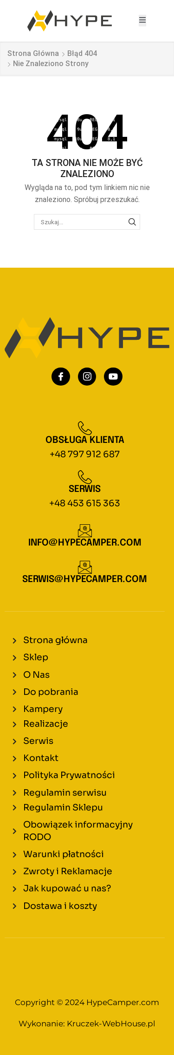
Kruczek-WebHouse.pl (111, 1023)
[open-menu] (142, 20)
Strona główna (33, 53)
